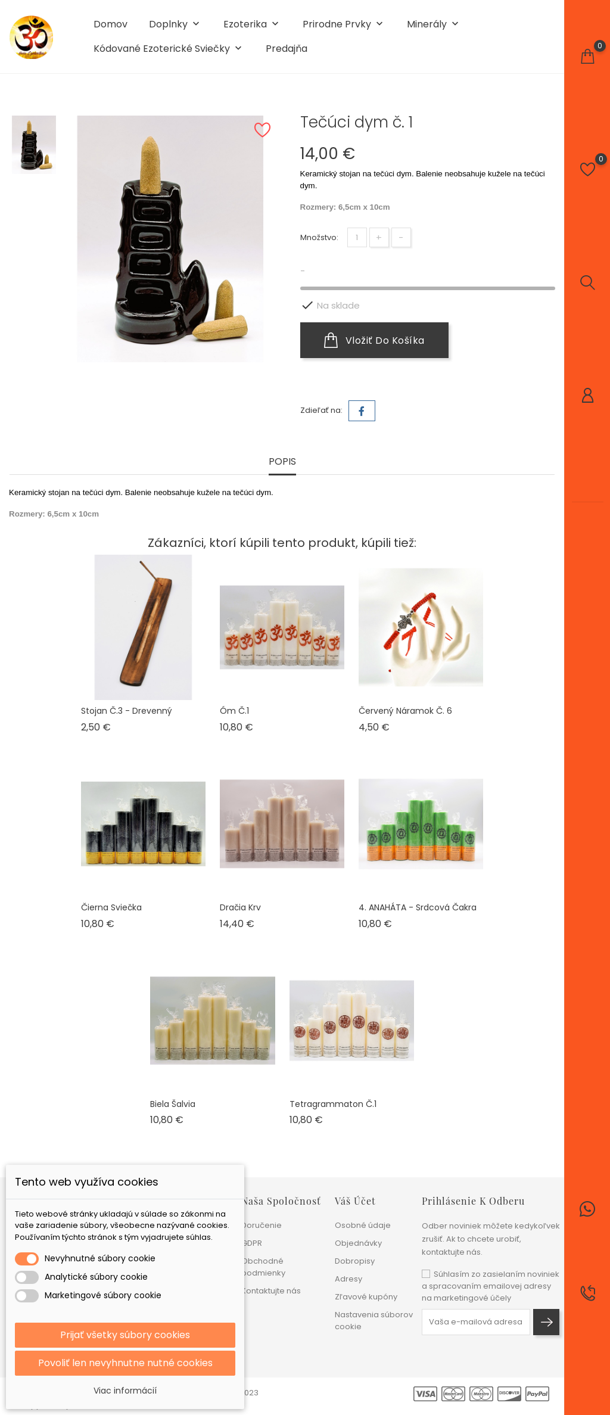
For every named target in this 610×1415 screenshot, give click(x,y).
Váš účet (355, 1201)
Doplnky (175, 24)
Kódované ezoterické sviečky (169, 49)
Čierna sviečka (111, 907)
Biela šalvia (172, 1104)
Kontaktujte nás (271, 1290)
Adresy (348, 1279)
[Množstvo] (357, 237)
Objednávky (358, 1243)
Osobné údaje (363, 1225)
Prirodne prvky (344, 24)
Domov (110, 24)
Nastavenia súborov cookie (374, 1320)
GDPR (251, 1243)
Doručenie (261, 1225)
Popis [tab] (282, 462)
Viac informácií (125, 1391)
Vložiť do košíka (374, 340)
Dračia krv (240, 907)
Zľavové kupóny (366, 1296)
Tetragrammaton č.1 (333, 1104)
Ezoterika (252, 24)
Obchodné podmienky (263, 1267)
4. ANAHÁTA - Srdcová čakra (418, 907)
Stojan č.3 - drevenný (126, 711)
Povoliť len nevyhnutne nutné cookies (125, 1363)
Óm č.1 (234, 711)
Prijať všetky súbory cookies (125, 1335)
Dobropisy (355, 1261)
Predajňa (286, 49)
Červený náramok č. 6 (405, 711)
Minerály (434, 24)
